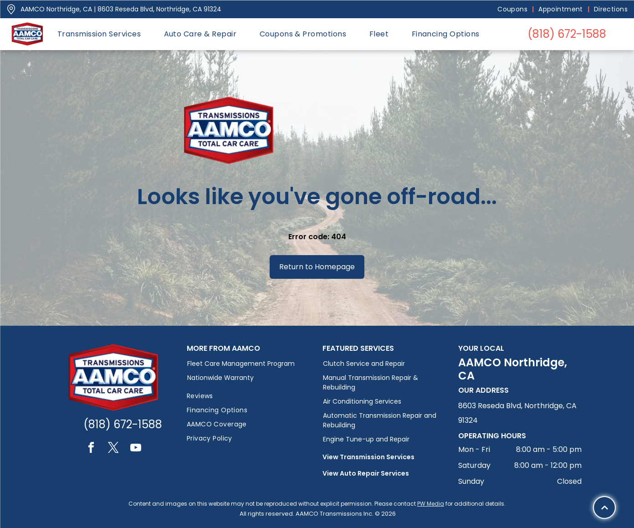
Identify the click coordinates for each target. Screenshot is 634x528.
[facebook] (91, 449)
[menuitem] (513, 9)
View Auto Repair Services (365, 473)
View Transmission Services (368, 456)
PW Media (430, 503)
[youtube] (136, 449)
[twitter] (113, 449)
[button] (99, 34)
